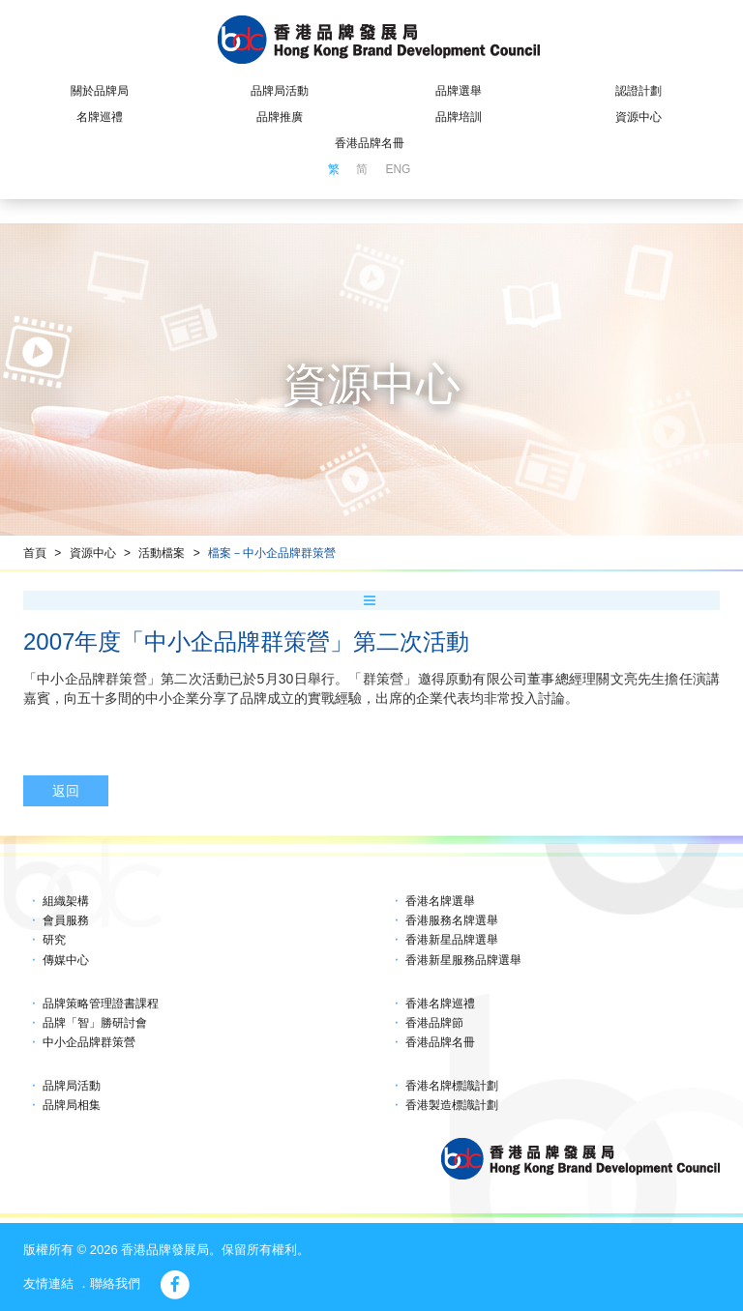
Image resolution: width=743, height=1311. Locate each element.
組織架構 (66, 901)
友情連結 (48, 1283)
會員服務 (66, 920)
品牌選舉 (458, 91)
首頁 (34, 553)
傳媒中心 (66, 960)
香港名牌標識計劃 (451, 1085)
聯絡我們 (115, 1283)
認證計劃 (638, 91)
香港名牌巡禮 (440, 1003)
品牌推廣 (279, 117)
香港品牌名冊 (369, 143)
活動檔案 (161, 553)
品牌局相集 (72, 1105)
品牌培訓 (458, 117)
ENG (397, 169)
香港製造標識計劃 (451, 1105)
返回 (65, 791)
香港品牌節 (434, 1023)
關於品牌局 (100, 91)
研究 (54, 940)
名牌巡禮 (99, 117)
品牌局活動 (280, 91)
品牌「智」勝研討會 (95, 1023)
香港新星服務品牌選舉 (463, 960)
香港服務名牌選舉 (451, 920)
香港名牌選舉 (440, 901)
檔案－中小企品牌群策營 (272, 553)
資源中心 (638, 117)
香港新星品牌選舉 (451, 940)
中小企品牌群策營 (89, 1042)
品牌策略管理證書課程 (101, 1003)
